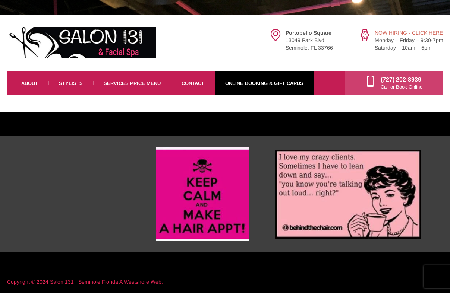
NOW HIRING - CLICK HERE (409, 33)
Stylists (71, 83)
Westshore (136, 282)
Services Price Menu (132, 83)
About (29, 83)
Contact (193, 83)
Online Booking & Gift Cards (264, 83)
